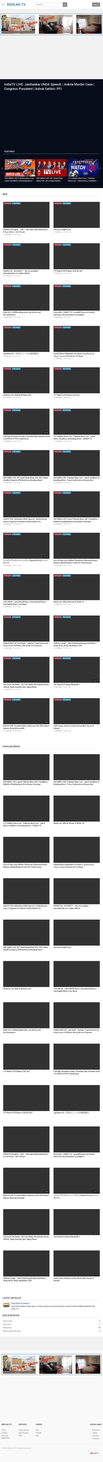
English (95, 1453)
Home (3, 1430)
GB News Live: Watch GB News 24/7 (17, 395)
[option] (20, 171)
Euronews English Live (62, 230)
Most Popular (23, 1433)
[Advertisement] (51, 56)
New (5, 194)
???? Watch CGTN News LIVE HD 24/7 (68, 271)
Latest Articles (12, 1298)
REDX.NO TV (16, 4)
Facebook (95, 1430)
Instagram (96, 1438)
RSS (20, 1436)
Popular (38, 1433)
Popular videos (11, 746)
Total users (7, 1324)
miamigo (8, 234)
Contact (4, 1433)
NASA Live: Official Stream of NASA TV (69, 602)
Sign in (96, 4)
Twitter (94, 1433)
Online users (7, 1321)
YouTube (95, 1436)
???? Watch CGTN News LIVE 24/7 (67, 395)
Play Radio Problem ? (20, 1303)
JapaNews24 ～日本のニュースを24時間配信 (20, 354)
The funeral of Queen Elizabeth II (67, 684)
